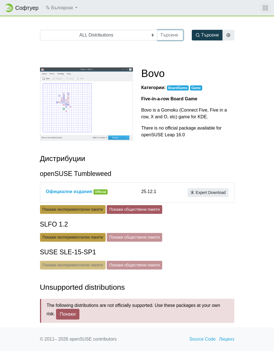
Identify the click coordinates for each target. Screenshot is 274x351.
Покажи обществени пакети (134, 209)
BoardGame (177, 88)
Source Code (202, 339)
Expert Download (208, 192)
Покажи (67, 314)
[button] (61, 7)
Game (196, 88)
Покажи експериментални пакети (73, 209)
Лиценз (226, 339)
